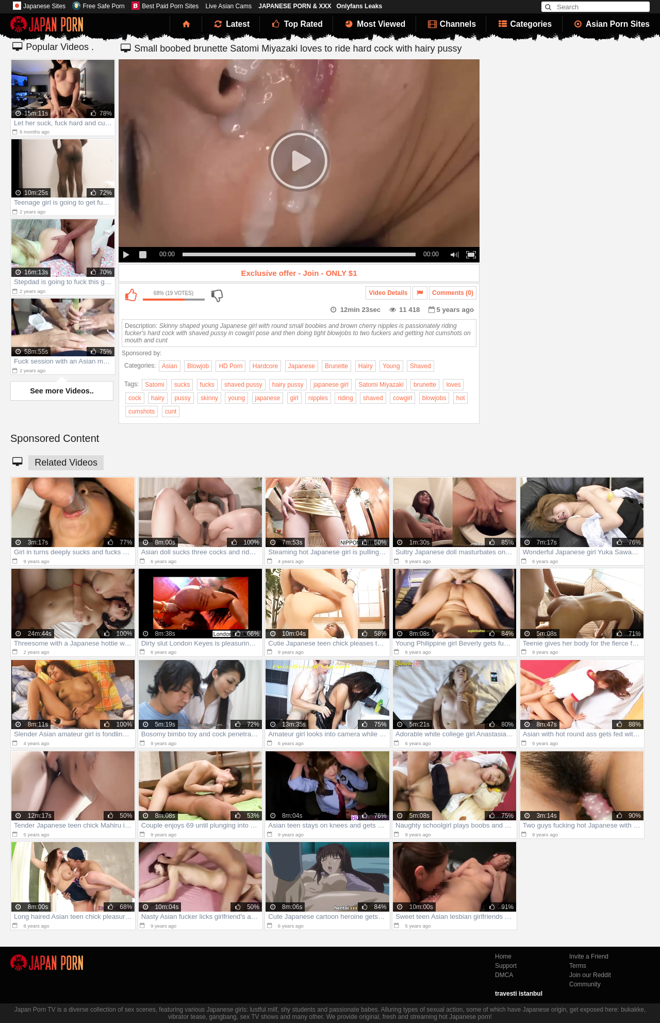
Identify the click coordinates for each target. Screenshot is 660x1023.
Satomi (154, 384)
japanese (267, 398)
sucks (182, 384)
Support (506, 965)
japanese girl (331, 384)
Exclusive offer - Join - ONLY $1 (299, 273)
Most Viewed (374, 24)
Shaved (420, 366)
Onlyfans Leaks (359, 6)
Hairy (365, 366)
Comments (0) (452, 292)
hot (460, 398)
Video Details (388, 292)
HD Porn (230, 366)
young (236, 398)
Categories (524, 24)
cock (134, 398)
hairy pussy (288, 384)
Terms (577, 965)
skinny (209, 398)
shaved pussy (243, 384)
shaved (373, 398)
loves (453, 384)
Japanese (301, 366)
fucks (207, 384)
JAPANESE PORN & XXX (294, 6)
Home (503, 956)
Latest (231, 24)
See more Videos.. (62, 391)
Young (391, 366)
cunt (171, 411)
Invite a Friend (588, 956)
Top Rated (296, 24)
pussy (182, 398)
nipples (318, 398)
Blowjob (198, 366)
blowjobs (434, 398)
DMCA (504, 975)
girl (294, 398)
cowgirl (402, 398)
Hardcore (265, 366)
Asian (169, 366)
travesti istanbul (518, 993)
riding (345, 398)
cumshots (141, 411)
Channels (451, 24)
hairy (157, 398)
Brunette (336, 366)
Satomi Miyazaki (380, 384)
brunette (425, 384)
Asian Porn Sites (611, 24)
